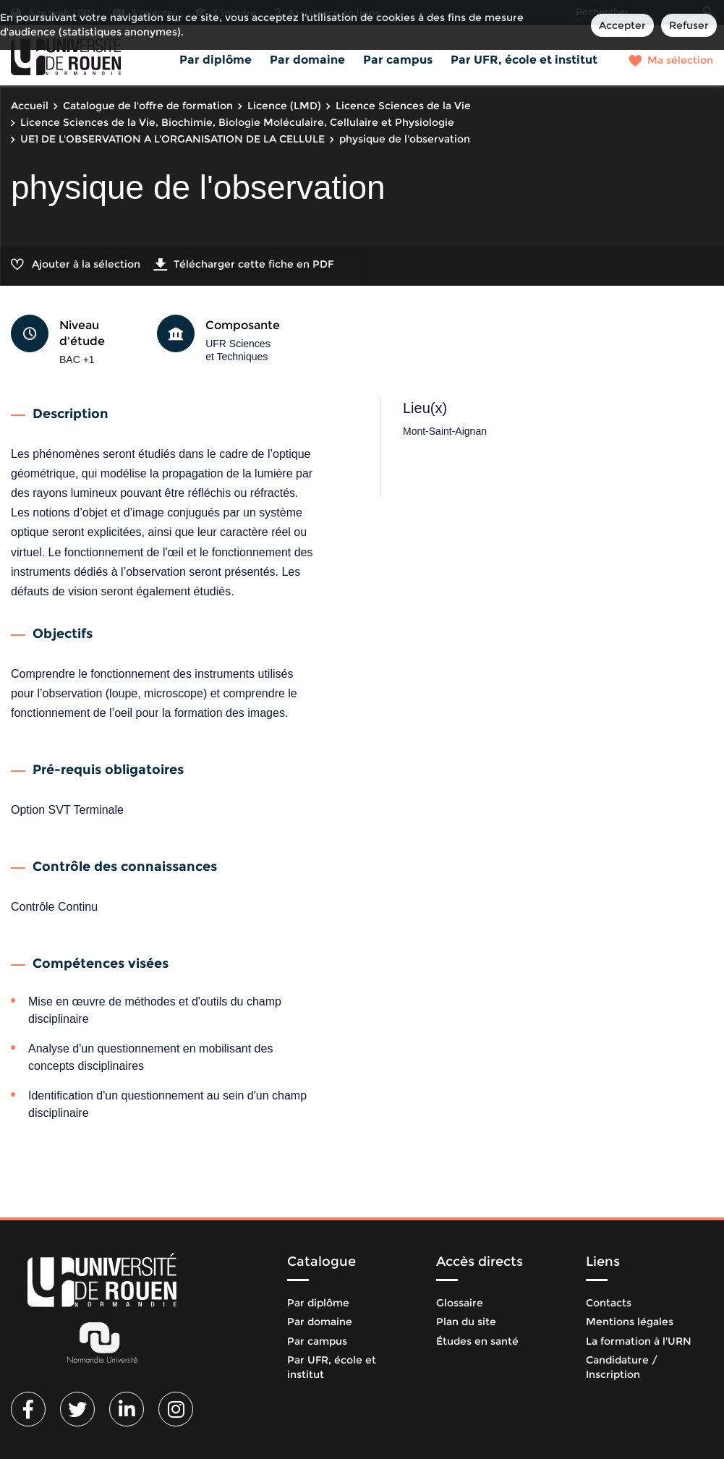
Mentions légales (629, 1321)
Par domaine (307, 60)
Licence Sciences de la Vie (403, 105)
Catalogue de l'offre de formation (148, 105)
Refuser (689, 25)
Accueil (29, 105)
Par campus (398, 60)
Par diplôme (215, 60)
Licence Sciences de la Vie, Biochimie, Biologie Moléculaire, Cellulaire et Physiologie (237, 122)
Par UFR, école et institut (524, 60)
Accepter (622, 25)
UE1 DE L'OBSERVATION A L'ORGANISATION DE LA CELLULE (172, 138)
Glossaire (459, 1302)
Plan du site (466, 1321)
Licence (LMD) (284, 105)
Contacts (608, 1302)
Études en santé (477, 1341)
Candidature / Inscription (621, 1367)
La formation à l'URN (638, 1341)
